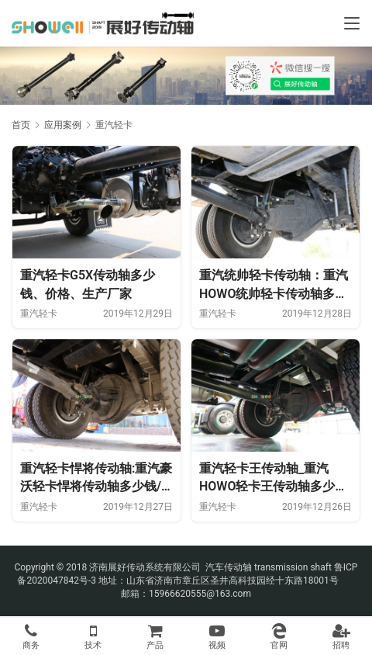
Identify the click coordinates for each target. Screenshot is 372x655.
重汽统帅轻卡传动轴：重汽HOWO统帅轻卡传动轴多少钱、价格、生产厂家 (273, 285)
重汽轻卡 (38, 313)
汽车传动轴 (227, 567)
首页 (21, 125)
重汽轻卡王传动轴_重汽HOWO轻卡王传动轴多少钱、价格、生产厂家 (267, 478)
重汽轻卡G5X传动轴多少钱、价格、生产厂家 (87, 284)
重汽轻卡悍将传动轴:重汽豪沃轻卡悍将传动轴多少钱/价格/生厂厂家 (96, 478)
